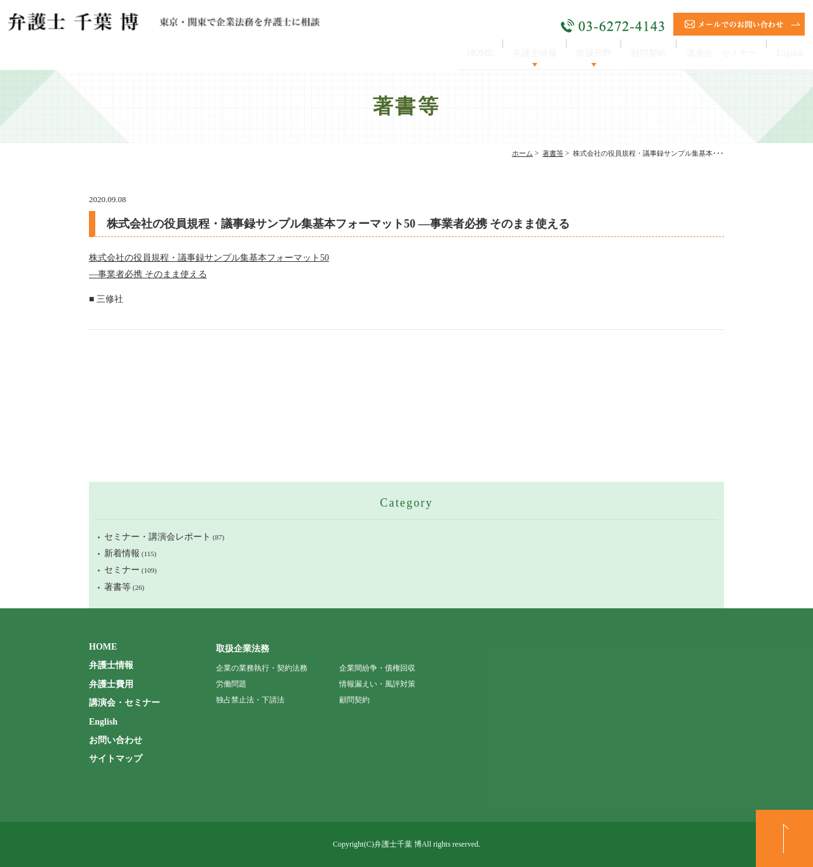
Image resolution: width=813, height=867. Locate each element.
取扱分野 (576, 53)
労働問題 (231, 683)
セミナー (122, 570)
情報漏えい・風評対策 (377, 683)
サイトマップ (115, 758)
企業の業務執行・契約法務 (261, 668)
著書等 (552, 153)
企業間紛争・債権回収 (377, 668)
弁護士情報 (511, 53)
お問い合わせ (115, 740)
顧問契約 (635, 53)
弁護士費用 (111, 684)
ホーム (522, 153)
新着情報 (122, 553)
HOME (452, 53)
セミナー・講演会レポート (157, 537)
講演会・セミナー (714, 53)
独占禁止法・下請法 (250, 699)
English (787, 53)
